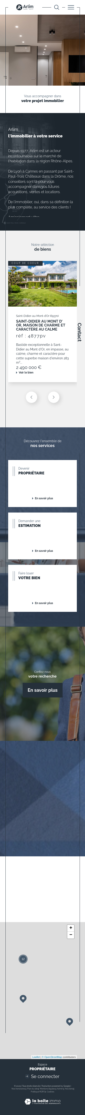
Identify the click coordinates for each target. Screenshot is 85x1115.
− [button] (70, 935)
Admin (60, 1089)
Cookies (50, 1092)
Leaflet (36, 1057)
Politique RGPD (38, 1092)
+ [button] (70, 928)
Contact (80, 332)
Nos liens (69, 1089)
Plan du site (32, 1089)
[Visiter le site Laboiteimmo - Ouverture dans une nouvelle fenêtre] (42, 1106)
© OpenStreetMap (52, 1057)
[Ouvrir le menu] (71, 7)
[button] (53, 397)
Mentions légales (47, 1089)
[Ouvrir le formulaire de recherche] (56, 7)
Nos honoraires (18, 1089)
